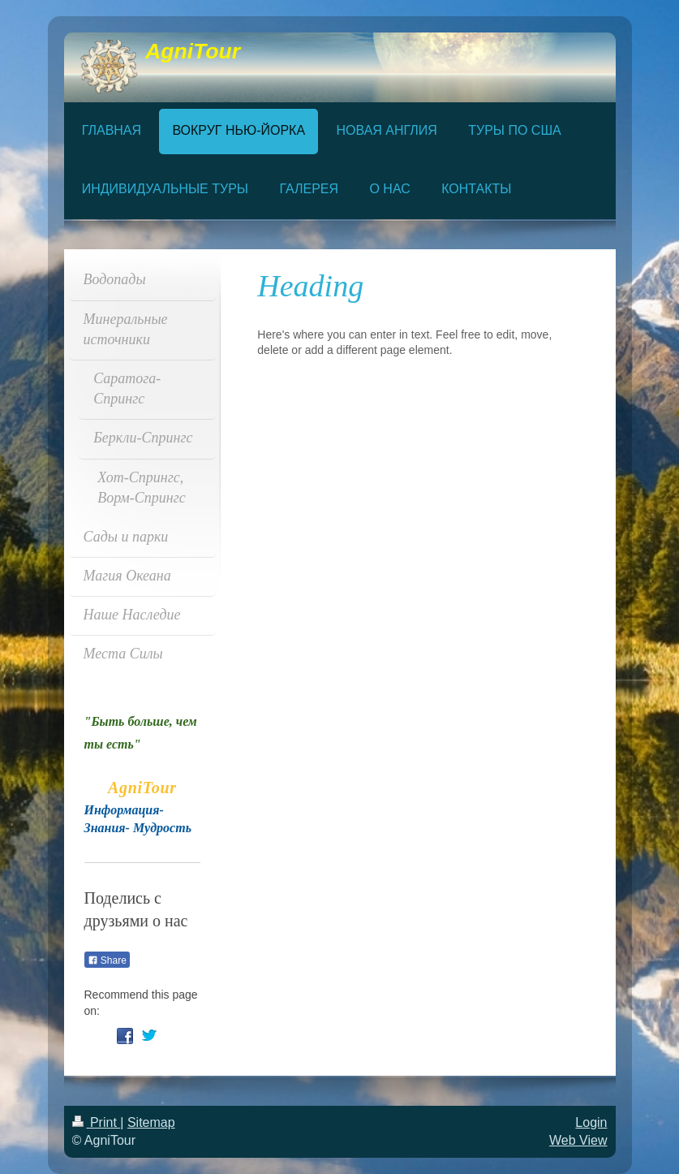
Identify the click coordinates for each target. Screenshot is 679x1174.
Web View (578, 1140)
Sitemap (151, 1122)
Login (591, 1122)
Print (96, 1122)
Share (107, 960)
